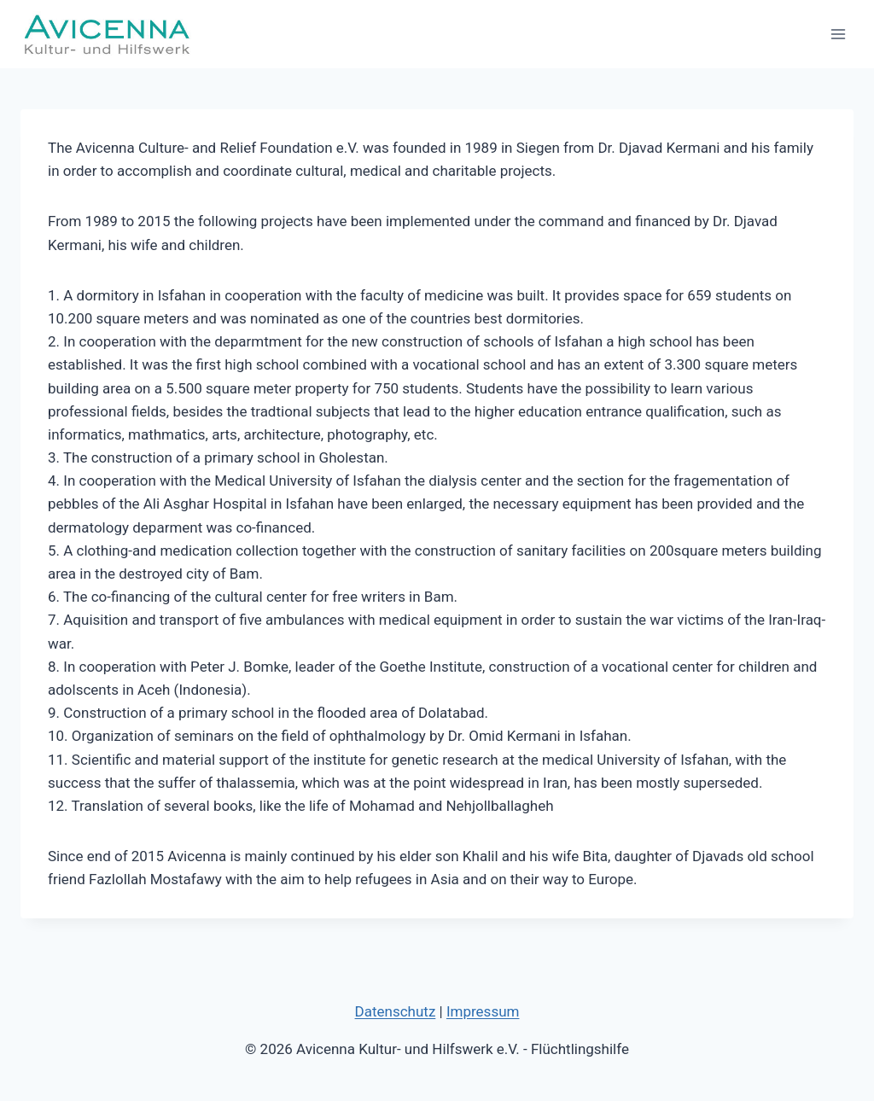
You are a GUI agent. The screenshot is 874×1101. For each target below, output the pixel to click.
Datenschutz (395, 1011)
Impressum (483, 1011)
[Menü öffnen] (838, 33)
